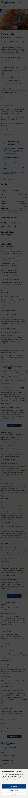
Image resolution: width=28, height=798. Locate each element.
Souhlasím (14, 786)
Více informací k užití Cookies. (14, 781)
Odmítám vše (14, 790)
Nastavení (14, 794)
